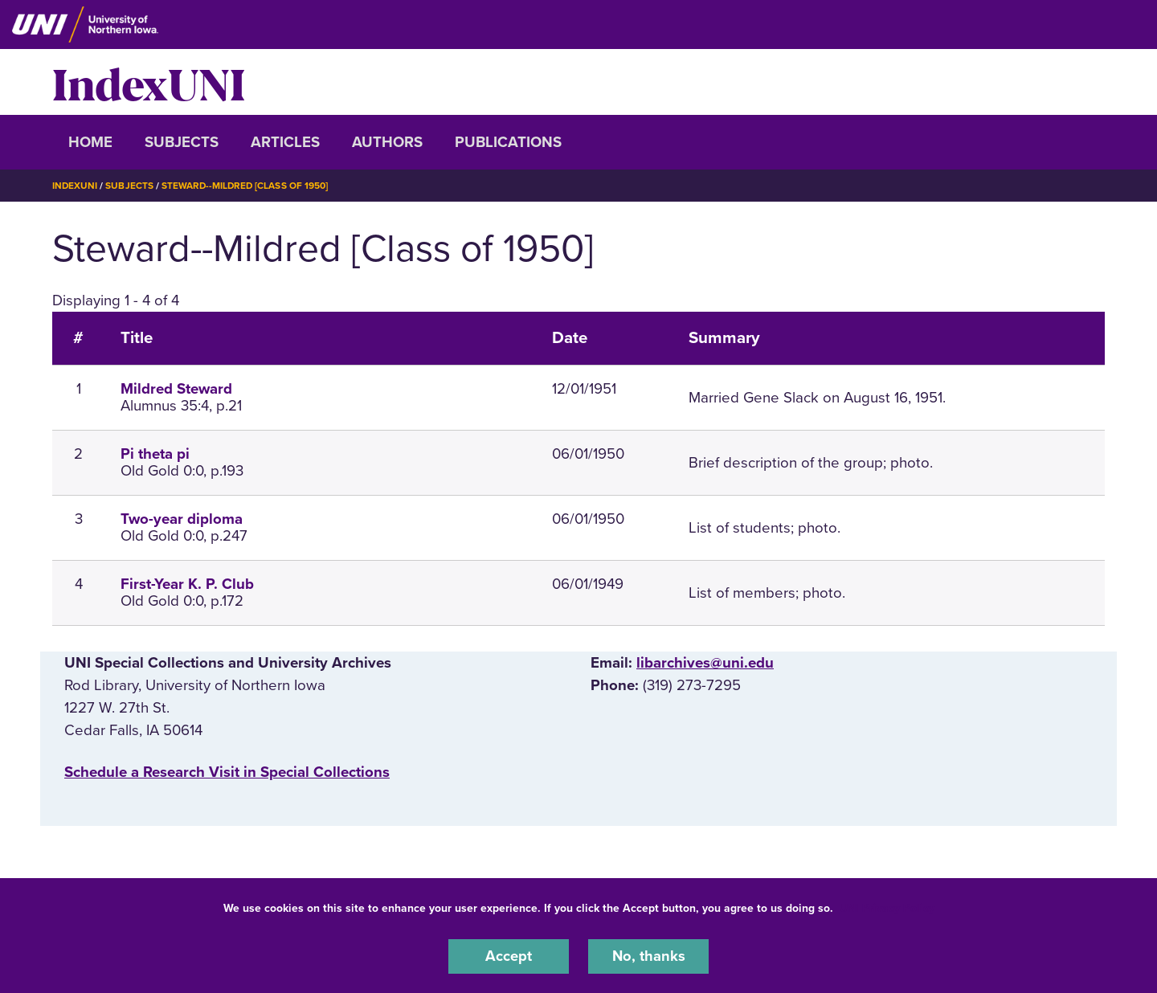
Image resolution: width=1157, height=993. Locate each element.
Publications (508, 142)
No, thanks (648, 956)
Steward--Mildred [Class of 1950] (246, 185)
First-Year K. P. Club (187, 584)
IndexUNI (148, 82)
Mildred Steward (176, 389)
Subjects (182, 142)
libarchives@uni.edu (705, 663)
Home (90, 142)
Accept (508, 956)
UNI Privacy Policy (887, 907)
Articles (285, 142)
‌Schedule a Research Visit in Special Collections (227, 772)
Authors (387, 142)
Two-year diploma (182, 519)
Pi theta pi (155, 454)
